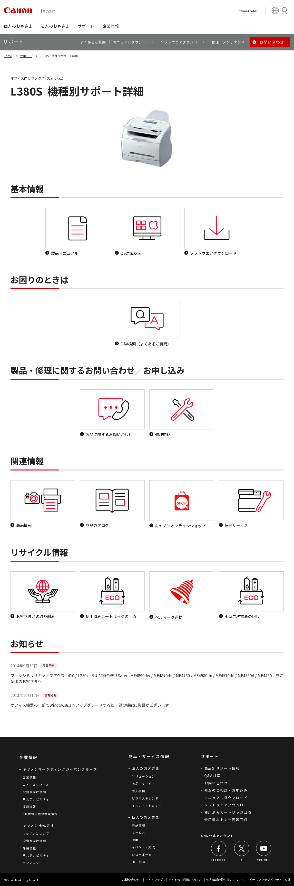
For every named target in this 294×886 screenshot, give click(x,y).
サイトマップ (154, 879)
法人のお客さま (145, 768)
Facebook (218, 859)
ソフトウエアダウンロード (228, 804)
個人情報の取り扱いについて (225, 879)
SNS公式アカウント (217, 835)
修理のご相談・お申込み (226, 790)
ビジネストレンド (145, 798)
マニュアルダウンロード (226, 797)
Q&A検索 (212, 775)
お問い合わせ (216, 782)
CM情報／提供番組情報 (40, 814)
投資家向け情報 (34, 792)
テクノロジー (32, 863)
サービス (138, 832)
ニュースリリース (36, 784)
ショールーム (142, 854)
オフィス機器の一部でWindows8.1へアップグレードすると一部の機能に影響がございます (89, 705)
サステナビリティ (36, 799)
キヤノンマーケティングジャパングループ (60, 769)
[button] (18, 26)
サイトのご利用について (184, 879)
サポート (26, 56)
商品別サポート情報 (222, 768)
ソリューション (143, 776)
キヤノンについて (36, 833)
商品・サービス (143, 783)
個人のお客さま (145, 817)
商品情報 (138, 825)
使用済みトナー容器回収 (226, 819)
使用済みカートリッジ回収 (228, 812)
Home (8, 56)
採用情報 (29, 806)
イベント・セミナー (147, 805)
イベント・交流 (143, 847)
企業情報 (29, 777)
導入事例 (138, 791)
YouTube (263, 859)
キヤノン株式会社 (38, 825)
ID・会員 (139, 862)
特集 (135, 840)
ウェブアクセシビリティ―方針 (270, 879)
